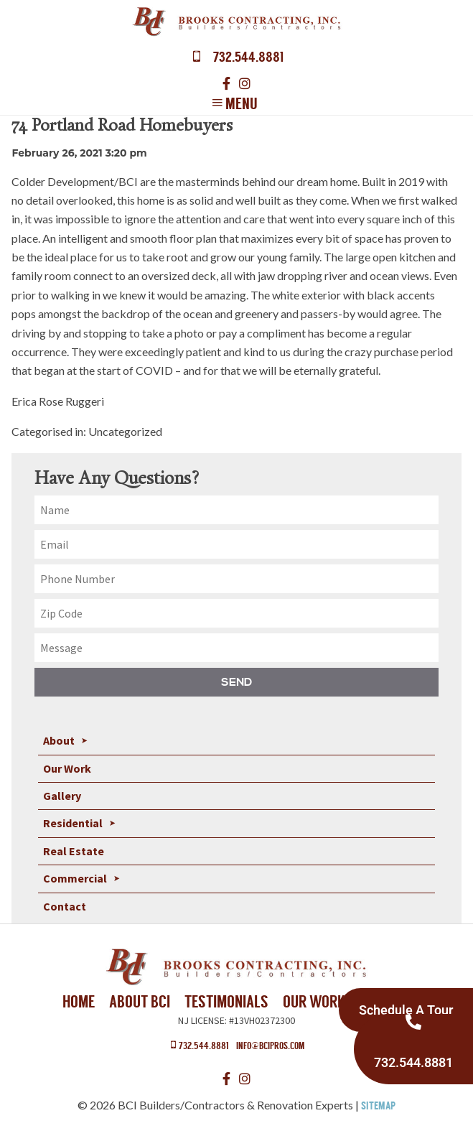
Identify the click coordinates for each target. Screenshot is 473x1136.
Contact (64, 906)
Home (78, 1002)
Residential (73, 823)
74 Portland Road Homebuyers (122, 126)
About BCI (139, 1002)
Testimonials (226, 1002)
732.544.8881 (199, 1045)
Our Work (67, 768)
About (59, 740)
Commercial (75, 878)
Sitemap (378, 1106)
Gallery (62, 795)
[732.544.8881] (413, 1022)
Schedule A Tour (406, 1010)
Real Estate (73, 851)
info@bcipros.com (270, 1045)
